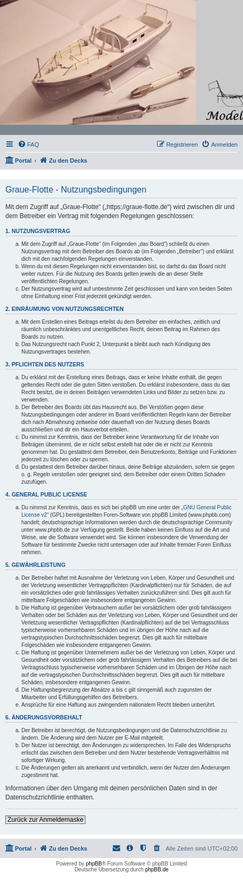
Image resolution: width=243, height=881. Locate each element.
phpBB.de (157, 869)
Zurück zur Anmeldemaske (45, 819)
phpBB (94, 864)
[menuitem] (28, 144)
